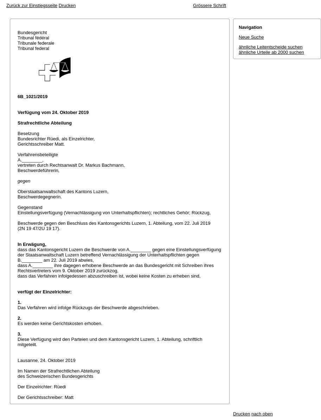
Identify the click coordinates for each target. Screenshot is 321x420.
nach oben (262, 413)
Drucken (67, 5)
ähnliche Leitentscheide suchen (270, 47)
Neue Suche (251, 37)
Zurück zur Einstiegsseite (31, 5)
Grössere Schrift (209, 5)
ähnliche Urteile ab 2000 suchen (271, 52)
